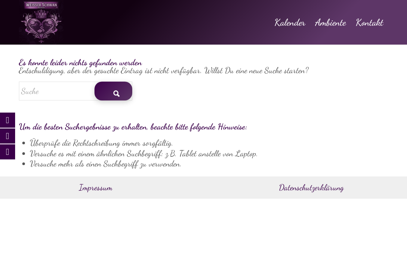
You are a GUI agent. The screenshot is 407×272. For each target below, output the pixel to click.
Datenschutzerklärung (311, 187)
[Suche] (75, 91)
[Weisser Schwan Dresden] (41, 22)
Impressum (95, 187)
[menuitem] (289, 22)
